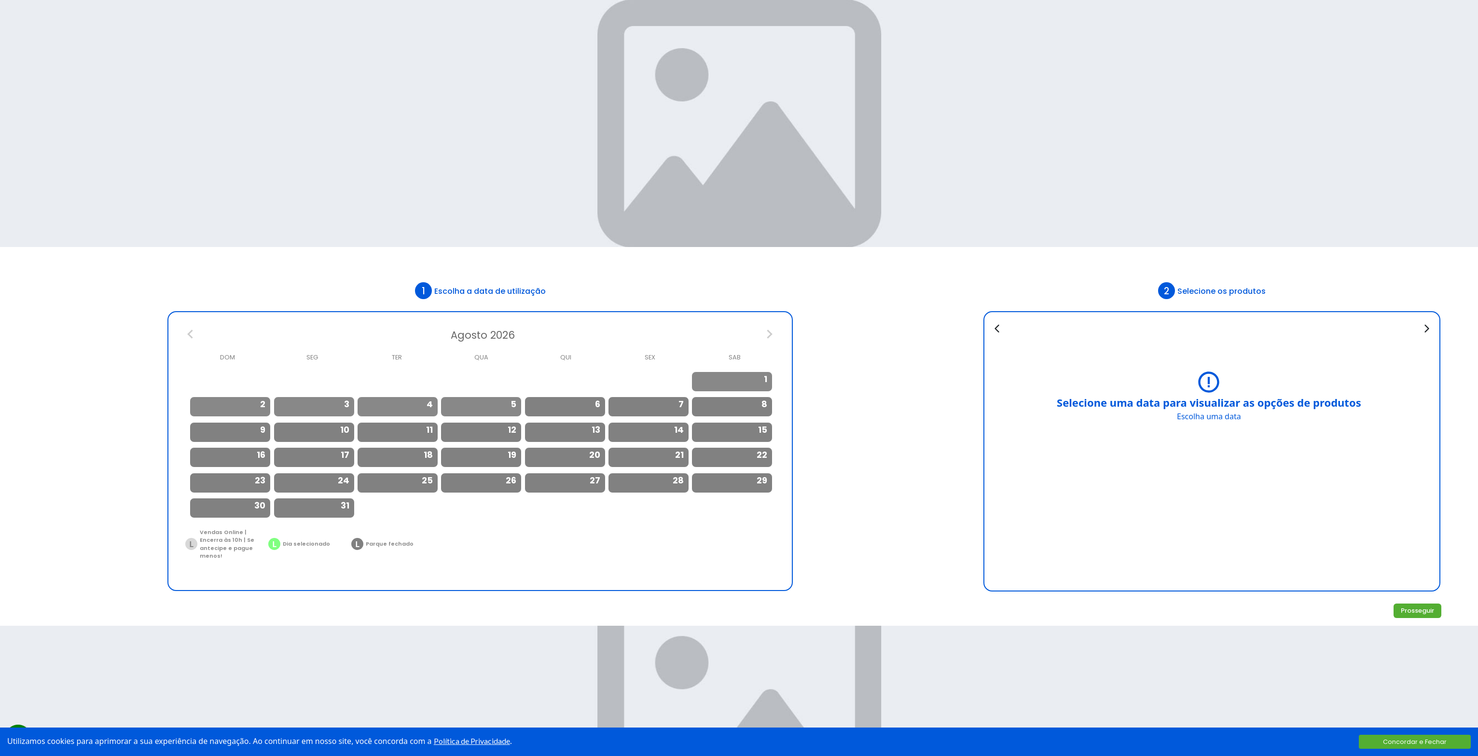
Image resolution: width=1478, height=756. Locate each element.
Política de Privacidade (472, 740)
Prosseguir (1417, 610)
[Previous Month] (191, 336)
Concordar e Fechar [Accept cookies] (1415, 741)
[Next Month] (769, 336)
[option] (732, 381)
